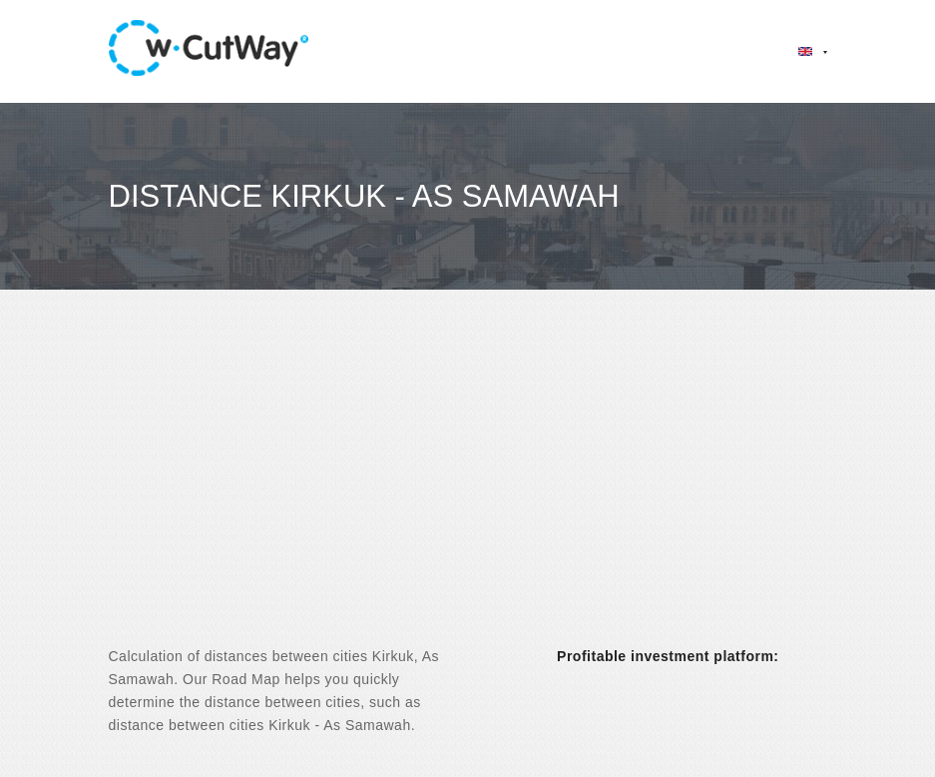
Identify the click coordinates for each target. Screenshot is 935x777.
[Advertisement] (467, 485)
